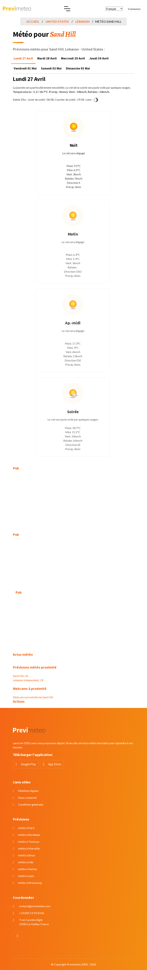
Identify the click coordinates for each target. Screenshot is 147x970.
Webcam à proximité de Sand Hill (33, 697)
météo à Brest (26, 855)
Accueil (32, 21)
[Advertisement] (73, 499)
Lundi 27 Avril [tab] (23, 58)
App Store (54, 764)
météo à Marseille (29, 848)
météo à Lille (25, 862)
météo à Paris (26, 827)
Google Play (28, 764)
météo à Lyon (26, 875)
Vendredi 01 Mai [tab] (25, 68)
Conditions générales (30, 804)
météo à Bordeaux (29, 834)
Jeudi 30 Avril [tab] (98, 58)
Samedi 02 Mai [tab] (51, 68)
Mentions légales (28, 790)
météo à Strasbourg (30, 882)
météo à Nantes (27, 869)
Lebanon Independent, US (28, 680)
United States (57, 21)
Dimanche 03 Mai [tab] (78, 68)
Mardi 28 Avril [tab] (47, 58)
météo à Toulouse (28, 841)
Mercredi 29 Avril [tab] (73, 58)
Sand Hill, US (20, 676)
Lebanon (82, 21)
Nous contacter (27, 797)
